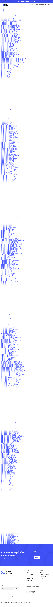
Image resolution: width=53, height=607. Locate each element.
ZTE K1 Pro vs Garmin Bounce (6, 77)
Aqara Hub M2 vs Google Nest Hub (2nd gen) (8, 457)
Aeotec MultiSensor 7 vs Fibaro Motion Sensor (9, 434)
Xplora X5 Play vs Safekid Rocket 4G (7, 498)
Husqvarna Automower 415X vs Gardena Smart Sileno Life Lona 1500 (12, 374)
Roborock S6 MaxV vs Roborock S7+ (7, 530)
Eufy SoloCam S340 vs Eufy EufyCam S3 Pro (8, 116)
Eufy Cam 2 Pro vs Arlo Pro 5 (6, 325)
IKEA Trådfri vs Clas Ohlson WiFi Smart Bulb (8, 257)
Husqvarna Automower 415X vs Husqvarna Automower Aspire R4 (12, 371)
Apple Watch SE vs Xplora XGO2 (6, 231)
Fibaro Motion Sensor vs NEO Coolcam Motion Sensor (10, 426)
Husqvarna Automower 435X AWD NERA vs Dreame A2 (10, 63)
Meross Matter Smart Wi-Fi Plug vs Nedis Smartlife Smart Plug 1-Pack (12, 185)
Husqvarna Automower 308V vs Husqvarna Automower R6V (11, 18)
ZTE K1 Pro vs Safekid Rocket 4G (6, 78)
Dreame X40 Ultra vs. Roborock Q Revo (7, 162)
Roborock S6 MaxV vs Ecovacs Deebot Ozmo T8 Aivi (10, 533)
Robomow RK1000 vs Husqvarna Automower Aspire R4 (10, 376)
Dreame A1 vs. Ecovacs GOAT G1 (6, 173)
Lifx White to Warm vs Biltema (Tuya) (7, 271)
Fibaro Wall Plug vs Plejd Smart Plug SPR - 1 (8, 351)
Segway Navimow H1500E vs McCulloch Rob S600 (9, 245)
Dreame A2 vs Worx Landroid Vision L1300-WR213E (9, 117)
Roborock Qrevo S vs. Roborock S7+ (7, 129)
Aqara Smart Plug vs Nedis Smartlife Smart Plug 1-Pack (10, 344)
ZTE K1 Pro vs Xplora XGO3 (5, 80)
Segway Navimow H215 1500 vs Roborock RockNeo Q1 (10, 9)
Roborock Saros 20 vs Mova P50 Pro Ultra (8, 43)
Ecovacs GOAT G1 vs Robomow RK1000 (7, 388)
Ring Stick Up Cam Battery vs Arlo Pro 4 (7, 314)
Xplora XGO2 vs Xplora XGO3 (6, 490)
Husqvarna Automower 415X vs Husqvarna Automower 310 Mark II (12, 375)
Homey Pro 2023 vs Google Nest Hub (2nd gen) (9, 475)
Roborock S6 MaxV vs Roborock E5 (7, 534)
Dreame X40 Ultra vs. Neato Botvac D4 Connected (9, 148)
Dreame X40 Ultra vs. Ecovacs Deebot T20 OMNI (9, 160)
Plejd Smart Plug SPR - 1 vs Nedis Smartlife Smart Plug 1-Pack (11, 337)
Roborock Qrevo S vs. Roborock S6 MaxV (8, 128)
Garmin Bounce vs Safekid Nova (6, 503)
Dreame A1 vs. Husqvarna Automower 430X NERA (9, 174)
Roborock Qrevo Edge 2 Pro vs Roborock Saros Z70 (10, 38)
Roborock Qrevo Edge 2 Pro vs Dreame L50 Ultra (9, 41)
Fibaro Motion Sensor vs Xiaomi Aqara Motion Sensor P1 (10, 424)
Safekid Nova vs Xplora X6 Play (6, 482)
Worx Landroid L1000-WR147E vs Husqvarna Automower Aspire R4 (12, 362)
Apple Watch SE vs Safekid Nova (6, 234)
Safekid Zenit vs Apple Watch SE (6, 84)
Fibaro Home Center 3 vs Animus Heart (7, 443)
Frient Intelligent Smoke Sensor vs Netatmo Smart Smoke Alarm (11, 295)
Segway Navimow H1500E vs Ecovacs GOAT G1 (9, 251)
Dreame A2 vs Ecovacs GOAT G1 (6, 120)
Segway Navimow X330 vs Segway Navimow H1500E (10, 64)
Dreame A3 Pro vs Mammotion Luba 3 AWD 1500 (9, 24)
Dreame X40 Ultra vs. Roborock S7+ (7, 152)
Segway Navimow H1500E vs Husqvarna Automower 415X (10, 249)
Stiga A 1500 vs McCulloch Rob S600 (7, 390)
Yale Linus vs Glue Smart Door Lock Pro (7, 275)
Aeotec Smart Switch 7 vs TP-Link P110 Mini (8, 339)
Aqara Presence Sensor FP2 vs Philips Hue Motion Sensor (10, 438)
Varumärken (42, 572)
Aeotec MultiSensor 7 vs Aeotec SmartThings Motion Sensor (11, 428)
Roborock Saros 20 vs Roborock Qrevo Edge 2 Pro (9, 50)
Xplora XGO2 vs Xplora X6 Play (6, 489)
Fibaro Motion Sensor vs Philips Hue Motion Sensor (9, 425)
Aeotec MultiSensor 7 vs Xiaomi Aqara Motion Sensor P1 (10, 430)
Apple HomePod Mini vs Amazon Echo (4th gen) (9, 448)
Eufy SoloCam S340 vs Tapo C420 (7, 112)
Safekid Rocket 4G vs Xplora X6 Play (7, 485)
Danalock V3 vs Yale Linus (5, 286)
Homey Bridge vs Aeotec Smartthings (7, 470)
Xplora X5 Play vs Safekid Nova (6, 497)
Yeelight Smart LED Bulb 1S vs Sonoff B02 (8, 261)
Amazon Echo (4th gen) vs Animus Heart (7, 444)
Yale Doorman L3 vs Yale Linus (6, 279)
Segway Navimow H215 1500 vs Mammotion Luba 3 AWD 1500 (11, 10)
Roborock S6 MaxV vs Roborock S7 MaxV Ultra (9, 529)
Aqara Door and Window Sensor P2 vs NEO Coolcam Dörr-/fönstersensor (13, 215)
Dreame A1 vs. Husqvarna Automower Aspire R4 (9, 164)
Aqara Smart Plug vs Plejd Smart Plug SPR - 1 (8, 346)
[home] (4, 4)
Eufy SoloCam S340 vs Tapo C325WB (7, 113)
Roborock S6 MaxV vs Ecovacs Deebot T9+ (8, 535)
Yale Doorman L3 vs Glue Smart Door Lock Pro (9, 278)
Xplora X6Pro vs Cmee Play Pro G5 (7, 74)
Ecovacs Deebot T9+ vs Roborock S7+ (7, 524)
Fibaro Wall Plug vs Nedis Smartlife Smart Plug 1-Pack (10, 349)
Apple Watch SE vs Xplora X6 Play (7, 237)
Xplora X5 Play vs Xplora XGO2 (6, 499)
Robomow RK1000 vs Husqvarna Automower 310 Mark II (10, 380)
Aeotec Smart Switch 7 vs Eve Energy (7, 341)
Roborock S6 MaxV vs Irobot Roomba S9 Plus (8, 532)
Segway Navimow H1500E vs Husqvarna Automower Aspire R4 (11, 244)
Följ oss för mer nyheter (8, 584)
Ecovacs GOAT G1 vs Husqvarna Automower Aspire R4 (10, 382)
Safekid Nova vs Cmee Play (5, 484)
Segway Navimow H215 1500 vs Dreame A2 (8, 11)
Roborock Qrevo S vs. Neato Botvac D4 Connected (9, 125)
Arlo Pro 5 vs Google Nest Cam (6, 315)
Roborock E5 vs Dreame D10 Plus (6, 520)
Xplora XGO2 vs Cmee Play (5, 491)
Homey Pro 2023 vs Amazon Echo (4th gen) (8, 473)
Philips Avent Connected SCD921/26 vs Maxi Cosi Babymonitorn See (12, 240)
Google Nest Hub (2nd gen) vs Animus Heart (8, 449)
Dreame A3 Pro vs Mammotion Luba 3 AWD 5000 (9, 22)
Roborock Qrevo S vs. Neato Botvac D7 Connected (9, 126)
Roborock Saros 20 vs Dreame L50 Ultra (8, 49)
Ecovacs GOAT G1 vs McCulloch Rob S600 (8, 383)
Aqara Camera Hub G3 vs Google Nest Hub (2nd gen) (10, 179)
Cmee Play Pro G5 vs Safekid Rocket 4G (8, 89)
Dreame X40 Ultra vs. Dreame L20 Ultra (7, 161)
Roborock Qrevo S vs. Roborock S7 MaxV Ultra (9, 132)
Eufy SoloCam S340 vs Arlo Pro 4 (6, 110)
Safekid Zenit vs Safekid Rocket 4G (7, 83)
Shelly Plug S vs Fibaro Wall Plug (6, 360)
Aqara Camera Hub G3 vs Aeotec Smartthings (8, 181)
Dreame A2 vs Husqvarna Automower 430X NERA (9, 121)
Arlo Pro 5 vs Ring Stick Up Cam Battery (7, 317)
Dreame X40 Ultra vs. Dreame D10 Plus (7, 156)
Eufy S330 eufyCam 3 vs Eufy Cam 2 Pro (8, 332)
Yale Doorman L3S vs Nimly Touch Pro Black (8, 227)
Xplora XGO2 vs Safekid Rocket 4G (7, 493)
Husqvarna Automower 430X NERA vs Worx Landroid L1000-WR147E (12, 399)
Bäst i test (31, 4)
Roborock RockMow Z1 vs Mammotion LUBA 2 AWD (9, 27)
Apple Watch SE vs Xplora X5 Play (7, 232)
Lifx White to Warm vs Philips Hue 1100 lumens (8, 274)
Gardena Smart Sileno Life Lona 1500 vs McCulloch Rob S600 (11, 365)
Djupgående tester (42, 4)
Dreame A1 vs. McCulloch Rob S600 (7, 165)
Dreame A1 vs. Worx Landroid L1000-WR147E (8, 166)
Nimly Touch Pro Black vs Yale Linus (7, 282)
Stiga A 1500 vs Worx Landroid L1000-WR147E (8, 391)
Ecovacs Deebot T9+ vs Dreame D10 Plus (8, 525)
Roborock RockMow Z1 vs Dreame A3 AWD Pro (9, 33)
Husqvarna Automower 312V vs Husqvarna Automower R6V (11, 19)
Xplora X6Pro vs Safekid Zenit (6, 73)
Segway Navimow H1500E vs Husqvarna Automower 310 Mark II (11, 248)
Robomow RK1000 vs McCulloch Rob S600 (8, 377)
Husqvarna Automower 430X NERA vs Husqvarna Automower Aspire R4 (13, 397)
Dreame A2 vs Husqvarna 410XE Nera (7, 122)
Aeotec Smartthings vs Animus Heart (7, 458)
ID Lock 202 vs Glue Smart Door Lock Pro (8, 219)
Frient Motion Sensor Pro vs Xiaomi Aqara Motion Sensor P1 (11, 419)
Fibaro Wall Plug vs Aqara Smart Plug (7, 353)
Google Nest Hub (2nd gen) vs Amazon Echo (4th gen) (10, 451)
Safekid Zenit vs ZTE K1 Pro (5, 86)
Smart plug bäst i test (29, 593)
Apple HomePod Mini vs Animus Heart (7, 446)
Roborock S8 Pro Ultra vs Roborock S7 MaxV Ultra (9, 536)
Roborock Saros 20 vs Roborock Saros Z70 (8, 44)
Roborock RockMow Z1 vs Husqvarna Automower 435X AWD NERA (12, 26)
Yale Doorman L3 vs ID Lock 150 (6, 280)
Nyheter (49, 4)
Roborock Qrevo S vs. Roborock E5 (7, 127)
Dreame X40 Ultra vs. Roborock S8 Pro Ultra (8, 159)
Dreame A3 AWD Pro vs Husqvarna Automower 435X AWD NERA (12, 29)
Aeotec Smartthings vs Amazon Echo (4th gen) (9, 460)
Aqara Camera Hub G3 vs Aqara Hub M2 (7, 180)
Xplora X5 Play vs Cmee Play (6, 496)
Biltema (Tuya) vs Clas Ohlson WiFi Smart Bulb (8, 255)
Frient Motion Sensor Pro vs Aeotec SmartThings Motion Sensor (11, 417)
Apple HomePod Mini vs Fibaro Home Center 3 (9, 447)
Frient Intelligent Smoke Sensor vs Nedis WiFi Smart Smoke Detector (12, 294)
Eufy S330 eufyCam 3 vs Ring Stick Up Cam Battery (9, 329)
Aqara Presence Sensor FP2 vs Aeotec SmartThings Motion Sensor (12, 435)
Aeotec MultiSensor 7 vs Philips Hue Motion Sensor (9, 431)
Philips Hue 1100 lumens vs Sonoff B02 (7, 265)
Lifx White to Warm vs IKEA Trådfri (6, 272)
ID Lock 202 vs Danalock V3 (5, 222)
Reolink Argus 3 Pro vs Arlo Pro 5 (6, 321)
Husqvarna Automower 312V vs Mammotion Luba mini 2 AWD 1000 (12, 17)
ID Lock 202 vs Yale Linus (5, 220)
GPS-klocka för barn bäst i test (31, 587)
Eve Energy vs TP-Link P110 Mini (6, 334)
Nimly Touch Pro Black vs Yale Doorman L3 (8, 284)
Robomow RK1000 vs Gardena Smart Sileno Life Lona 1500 (11, 379)
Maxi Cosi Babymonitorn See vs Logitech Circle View (10, 238)
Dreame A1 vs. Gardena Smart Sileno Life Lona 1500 (9, 168)
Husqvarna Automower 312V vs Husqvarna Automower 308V (11, 20)
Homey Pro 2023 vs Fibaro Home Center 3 (8, 472)
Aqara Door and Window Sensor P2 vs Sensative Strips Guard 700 (12, 217)
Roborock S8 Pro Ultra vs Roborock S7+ (8, 537)
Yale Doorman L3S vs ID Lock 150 (6, 225)
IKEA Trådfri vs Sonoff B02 (5, 258)
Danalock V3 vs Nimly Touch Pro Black (7, 289)
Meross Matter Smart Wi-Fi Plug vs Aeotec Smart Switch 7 (10, 188)
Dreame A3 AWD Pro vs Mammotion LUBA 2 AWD (9, 30)
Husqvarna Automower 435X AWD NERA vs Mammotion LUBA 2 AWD (12, 60)
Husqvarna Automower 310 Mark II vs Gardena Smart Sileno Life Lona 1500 (13, 370)
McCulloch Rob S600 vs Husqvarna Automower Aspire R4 (10, 361)
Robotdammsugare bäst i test (30, 591)
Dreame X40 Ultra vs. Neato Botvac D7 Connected (9, 149)
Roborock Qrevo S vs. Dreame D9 (7, 130)
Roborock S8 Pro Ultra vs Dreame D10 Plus (8, 538)
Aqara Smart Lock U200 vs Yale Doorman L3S (8, 145)
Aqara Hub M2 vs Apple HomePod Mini (7, 456)
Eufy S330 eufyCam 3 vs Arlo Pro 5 (7, 330)
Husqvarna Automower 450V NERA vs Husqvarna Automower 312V (12, 15)
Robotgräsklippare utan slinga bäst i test (32, 586)
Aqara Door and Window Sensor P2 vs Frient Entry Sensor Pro (11, 216)
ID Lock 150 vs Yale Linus (5, 277)
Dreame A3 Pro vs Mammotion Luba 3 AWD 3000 (9, 23)
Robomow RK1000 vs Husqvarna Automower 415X (9, 381)
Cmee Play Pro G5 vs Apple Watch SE (7, 90)
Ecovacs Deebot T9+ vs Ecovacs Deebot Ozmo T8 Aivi (10, 527)
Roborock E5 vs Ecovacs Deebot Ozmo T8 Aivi (9, 522)
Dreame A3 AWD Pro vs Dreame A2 (7, 32)
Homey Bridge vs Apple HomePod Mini (7, 467)
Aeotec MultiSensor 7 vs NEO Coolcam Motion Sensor (10, 432)
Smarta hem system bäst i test (31, 590)
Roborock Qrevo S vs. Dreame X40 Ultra (8, 141)
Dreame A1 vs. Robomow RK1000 (6, 171)
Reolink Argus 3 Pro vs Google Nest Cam (8, 318)
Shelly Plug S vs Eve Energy (5, 356)
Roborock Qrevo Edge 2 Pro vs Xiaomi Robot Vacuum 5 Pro (11, 40)
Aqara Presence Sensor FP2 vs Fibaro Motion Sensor (10, 441)
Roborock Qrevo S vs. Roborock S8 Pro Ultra (8, 136)
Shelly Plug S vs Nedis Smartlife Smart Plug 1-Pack (9, 355)
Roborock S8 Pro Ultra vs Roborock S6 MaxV (8, 543)
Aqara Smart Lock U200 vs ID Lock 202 (7, 144)
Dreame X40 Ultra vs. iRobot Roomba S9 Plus (8, 154)
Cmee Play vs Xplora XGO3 (5, 481)
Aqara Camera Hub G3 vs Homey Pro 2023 (8, 183)
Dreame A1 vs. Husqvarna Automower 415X (8, 170)
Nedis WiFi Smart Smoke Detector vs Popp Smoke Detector (11, 290)
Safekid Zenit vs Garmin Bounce (6, 82)
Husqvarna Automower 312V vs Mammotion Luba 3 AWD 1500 (11, 16)
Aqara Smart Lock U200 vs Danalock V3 (7, 147)
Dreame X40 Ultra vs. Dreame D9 (6, 153)
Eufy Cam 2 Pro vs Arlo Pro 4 (6, 323)
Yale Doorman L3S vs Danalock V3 (7, 228)
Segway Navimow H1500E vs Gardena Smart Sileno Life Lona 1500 (12, 247)
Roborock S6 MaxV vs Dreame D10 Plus (7, 531)
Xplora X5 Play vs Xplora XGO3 (6, 495)
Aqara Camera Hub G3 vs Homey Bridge (7, 182)
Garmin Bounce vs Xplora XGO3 (6, 501)
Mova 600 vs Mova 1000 (5, 51)
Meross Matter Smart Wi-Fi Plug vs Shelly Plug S (9, 191)
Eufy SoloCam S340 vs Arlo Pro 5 (6, 114)
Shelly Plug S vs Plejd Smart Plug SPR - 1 (8, 357)
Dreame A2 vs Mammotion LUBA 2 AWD (7, 123)
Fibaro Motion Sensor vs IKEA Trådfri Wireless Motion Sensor (11, 423)
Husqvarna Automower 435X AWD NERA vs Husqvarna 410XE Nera (12, 59)
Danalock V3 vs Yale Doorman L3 (6, 288)
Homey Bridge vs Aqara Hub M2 (6, 469)
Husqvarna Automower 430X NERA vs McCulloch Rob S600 (11, 398)
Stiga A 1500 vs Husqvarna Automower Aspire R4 (9, 389)
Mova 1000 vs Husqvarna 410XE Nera (7, 53)
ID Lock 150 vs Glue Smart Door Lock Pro (8, 276)
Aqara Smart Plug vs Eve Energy (6, 345)
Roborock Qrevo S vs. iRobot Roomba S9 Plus (9, 131)
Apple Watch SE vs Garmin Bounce (7, 230)
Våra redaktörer (29, 580)
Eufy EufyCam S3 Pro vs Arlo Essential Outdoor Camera (10, 108)
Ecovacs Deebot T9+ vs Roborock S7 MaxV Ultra (9, 523)
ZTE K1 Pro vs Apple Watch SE (6, 79)
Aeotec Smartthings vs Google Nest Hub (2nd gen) (9, 462)
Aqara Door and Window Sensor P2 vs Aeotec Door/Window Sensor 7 (13, 212)
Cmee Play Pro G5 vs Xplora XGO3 (7, 91)
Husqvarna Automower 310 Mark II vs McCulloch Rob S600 (11, 368)
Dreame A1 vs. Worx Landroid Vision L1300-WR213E (9, 167)
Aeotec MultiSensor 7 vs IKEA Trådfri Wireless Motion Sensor (11, 429)
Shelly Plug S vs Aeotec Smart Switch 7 (7, 358)
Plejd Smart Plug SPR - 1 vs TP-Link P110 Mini (8, 336)
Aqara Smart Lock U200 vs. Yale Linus (7, 143)
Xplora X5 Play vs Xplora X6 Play (6, 494)
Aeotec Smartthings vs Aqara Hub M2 (7, 463)
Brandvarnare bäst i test (30, 592)
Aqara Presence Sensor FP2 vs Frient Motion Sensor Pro (10, 440)
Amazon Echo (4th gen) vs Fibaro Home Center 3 (9, 445)
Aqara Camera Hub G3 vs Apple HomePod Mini (9, 178)
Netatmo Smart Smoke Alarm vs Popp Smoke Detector (10, 291)
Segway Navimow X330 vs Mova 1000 (7, 67)
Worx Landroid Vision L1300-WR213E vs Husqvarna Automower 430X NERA (13, 211)
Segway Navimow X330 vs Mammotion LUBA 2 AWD (9, 66)
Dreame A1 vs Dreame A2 (5, 124)
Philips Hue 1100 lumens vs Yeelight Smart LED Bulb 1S (10, 268)
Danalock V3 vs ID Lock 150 (5, 287)
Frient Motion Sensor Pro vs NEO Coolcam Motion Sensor (10, 421)
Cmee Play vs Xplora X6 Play (6, 480)
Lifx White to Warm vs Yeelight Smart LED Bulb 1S (9, 273)
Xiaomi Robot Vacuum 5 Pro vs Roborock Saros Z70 (10, 35)
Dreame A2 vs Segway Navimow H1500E (8, 118)
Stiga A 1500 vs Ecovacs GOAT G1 (6, 396)
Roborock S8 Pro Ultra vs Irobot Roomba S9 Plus (9, 539)
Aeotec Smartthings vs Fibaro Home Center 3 (8, 459)
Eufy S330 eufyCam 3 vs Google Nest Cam (8, 327)
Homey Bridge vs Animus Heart (6, 464)
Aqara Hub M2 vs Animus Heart (6, 453)
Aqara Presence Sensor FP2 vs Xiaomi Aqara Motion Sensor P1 (11, 437)
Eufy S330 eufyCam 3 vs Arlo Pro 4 (7, 328)
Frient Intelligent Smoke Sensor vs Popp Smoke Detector (10, 293)
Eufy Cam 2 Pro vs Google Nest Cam (7, 322)
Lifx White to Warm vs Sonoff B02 (6, 270)
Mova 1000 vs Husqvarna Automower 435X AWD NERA (10, 54)
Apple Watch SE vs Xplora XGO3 (6, 236)
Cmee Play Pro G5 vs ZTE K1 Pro (6, 92)
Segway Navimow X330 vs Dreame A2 (7, 68)
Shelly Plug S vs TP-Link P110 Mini (6, 354)
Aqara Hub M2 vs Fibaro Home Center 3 (7, 454)
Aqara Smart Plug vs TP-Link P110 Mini (7, 343)
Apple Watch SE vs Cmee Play (6, 235)
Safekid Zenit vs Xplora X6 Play (6, 87)
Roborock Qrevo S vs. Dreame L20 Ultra (7, 138)
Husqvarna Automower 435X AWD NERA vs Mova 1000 (10, 61)
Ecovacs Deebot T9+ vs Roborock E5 (7, 528)
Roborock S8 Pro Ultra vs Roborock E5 (7, 541)
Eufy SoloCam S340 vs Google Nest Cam (8, 109)
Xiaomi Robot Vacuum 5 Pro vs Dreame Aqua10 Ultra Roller (11, 34)
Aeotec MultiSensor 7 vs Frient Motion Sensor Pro (9, 433)
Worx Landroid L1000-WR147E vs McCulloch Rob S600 (10, 363)
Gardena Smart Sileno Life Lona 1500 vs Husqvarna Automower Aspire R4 (13, 364)
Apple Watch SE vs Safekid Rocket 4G (7, 233)
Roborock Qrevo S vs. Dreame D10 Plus (7, 134)
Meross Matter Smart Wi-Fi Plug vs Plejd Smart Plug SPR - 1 (11, 187)
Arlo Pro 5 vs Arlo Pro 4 (5, 316)
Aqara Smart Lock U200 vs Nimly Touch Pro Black (9, 146)
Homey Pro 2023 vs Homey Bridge (7, 478)
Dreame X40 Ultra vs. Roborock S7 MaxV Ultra (9, 158)
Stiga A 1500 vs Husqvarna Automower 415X (8, 394)
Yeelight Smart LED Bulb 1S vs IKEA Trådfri (8, 263)
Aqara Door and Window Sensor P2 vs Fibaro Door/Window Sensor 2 (12, 213)
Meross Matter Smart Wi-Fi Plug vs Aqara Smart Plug (9, 189)
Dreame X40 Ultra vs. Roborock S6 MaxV (8, 151)
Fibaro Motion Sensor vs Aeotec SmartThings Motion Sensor (11, 422)
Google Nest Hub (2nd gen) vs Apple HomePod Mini (10, 452)
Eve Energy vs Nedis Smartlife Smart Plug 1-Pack (9, 335)
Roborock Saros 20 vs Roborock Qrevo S (8, 45)
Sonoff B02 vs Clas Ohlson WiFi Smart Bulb (8, 254)
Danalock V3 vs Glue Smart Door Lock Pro (8, 285)
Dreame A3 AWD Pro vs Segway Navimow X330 (9, 31)
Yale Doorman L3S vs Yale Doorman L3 (7, 229)
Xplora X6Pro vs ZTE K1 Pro (5, 71)
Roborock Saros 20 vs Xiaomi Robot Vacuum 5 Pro (9, 48)
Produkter (41, 570)
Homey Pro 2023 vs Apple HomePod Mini (8, 474)
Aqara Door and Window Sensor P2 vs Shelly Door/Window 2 (11, 214)
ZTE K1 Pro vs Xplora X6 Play (6, 81)
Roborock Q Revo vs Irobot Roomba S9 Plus (8, 192)
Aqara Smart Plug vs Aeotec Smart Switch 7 (8, 347)
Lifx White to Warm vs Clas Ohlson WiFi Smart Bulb (9, 269)
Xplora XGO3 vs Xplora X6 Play (6, 479)
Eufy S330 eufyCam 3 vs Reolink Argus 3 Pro (8, 331)
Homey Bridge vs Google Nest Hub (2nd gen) (8, 468)
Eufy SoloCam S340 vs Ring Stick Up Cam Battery (9, 111)
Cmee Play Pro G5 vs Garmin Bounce (7, 88)
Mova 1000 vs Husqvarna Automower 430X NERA (9, 52)
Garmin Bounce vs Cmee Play (6, 502)
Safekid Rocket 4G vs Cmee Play (6, 487)
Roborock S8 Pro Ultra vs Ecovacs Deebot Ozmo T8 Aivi (10, 540)
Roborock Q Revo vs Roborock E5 (7, 193)
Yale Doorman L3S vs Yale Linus (6, 224)
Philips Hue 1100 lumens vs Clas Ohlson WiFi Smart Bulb (10, 264)
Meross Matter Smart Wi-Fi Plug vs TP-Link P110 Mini (9, 184)
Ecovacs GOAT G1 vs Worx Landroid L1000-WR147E (9, 384)
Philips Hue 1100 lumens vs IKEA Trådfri (7, 267)
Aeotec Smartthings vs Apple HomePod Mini (8, 461)
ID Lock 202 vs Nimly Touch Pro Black (7, 221)
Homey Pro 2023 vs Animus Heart (6, 471)
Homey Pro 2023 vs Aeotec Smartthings (7, 477)
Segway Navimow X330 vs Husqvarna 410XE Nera (9, 65)
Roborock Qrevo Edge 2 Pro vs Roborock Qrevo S (9, 39)
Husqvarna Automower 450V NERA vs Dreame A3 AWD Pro (11, 12)
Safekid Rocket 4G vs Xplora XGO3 (7, 486)
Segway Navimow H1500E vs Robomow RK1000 (9, 250)
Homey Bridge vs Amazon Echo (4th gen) (8, 466)
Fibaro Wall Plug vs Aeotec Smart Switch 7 (8, 352)
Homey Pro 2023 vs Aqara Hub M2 (7, 476)
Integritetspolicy (43, 576)
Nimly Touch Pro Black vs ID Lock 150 (7, 283)
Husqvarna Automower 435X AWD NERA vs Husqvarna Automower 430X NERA (14, 58)
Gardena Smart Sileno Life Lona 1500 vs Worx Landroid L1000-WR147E (12, 366)
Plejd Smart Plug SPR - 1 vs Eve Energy (7, 338)
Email (35, 551)
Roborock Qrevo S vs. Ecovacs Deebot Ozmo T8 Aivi (10, 133)
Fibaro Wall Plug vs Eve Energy (6, 350)
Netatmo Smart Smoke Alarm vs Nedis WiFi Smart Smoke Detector (12, 292)
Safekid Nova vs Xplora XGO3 (6, 483)
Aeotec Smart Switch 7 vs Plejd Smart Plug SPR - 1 (9, 342)
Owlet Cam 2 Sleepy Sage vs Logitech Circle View (9, 241)
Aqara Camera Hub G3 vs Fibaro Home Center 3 (9, 176)
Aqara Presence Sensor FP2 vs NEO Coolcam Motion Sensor (11, 439)
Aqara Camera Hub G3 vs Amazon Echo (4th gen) (9, 175)
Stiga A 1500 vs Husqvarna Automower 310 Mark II (9, 393)
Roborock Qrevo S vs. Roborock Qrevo (7, 139)
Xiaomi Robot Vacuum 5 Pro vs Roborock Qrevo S (9, 36)
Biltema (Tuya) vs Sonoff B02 (6, 256)
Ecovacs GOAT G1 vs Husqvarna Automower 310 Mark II (10, 386)
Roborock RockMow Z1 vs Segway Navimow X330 (9, 28)
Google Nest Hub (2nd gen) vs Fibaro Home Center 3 (10, 450)
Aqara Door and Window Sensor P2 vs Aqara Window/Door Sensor (12, 218)
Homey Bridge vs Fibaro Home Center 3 (7, 465)
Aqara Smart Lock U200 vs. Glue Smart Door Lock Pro (10, 142)
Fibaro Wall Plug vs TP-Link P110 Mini (7, 348)
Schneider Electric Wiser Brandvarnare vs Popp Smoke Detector (12, 296)
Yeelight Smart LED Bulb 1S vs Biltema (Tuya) (8, 262)
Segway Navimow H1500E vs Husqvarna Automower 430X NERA (12, 253)
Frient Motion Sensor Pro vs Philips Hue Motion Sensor (10, 420)
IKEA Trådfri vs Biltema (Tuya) (6, 259)
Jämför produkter (29, 578)
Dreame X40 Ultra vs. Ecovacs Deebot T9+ (8, 157)
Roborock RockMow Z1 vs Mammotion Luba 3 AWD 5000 (10, 25)
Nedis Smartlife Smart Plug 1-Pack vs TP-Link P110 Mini (10, 333)
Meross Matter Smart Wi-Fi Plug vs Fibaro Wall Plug (9, 190)
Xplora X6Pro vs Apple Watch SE (6, 69)
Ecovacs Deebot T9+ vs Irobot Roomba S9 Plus (9, 526)
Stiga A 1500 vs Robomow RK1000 (6, 395)
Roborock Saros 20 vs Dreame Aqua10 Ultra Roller (9, 42)
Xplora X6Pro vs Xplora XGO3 (6, 70)
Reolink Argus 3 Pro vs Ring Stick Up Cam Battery (9, 320)
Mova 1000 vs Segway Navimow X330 (7, 56)
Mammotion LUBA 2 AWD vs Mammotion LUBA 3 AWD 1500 (10, 21)
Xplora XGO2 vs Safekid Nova (6, 492)
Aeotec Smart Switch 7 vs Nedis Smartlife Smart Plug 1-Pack (11, 340)
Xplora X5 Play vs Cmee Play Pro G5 (7, 76)
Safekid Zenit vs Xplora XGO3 (6, 85)
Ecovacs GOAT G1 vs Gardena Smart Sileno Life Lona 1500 (10, 385)
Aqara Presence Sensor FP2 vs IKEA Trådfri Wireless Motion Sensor (12, 436)
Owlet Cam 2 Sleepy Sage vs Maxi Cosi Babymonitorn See (11, 242)
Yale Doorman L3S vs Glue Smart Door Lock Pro (9, 223)
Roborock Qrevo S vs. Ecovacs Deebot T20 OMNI (9, 137)
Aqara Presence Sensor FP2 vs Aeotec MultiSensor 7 (10, 442)
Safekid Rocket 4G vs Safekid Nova (7, 488)
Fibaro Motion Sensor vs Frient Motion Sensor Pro (9, 427)
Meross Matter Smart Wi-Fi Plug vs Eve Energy (9, 186)
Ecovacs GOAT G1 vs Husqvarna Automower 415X (9, 387)
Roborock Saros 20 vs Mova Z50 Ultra (7, 47)
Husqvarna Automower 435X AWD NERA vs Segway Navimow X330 (12, 62)
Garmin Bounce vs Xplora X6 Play (6, 500)
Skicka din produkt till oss (44, 574)
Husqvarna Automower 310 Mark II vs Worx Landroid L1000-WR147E (12, 369)
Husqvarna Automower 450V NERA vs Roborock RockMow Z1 (11, 13)
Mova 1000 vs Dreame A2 (5, 57)
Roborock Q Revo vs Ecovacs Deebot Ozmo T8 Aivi (10, 194)
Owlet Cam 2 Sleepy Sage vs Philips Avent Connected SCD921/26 (12, 243)
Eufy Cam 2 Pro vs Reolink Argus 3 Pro (7, 326)
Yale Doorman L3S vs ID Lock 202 (6, 226)
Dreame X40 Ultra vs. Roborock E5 (7, 150)
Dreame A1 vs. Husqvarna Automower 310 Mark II (9, 169)
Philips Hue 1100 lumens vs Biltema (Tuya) (8, 266)
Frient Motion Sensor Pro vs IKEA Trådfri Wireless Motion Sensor (12, 418)
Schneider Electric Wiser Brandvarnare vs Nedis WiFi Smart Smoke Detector (13, 297)
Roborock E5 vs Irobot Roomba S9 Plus (7, 521)
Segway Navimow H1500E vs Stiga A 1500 (8, 252)
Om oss (41, 578)
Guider (36, 4)
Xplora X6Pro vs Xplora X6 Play (6, 72)
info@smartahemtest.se (9, 598)
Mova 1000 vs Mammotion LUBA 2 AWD (7, 55)
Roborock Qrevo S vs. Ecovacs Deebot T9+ (8, 135)
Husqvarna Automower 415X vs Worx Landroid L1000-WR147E (11, 373)
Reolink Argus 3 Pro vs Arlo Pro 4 (6, 319)
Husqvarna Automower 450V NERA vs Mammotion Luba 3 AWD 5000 (12, 14)
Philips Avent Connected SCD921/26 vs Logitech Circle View (11, 239)
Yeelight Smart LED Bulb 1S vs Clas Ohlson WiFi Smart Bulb (10, 260)
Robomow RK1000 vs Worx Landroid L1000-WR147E (9, 378)
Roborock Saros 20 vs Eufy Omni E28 (7, 46)
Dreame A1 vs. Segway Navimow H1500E (8, 163)
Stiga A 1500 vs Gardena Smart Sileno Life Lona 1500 (10, 392)
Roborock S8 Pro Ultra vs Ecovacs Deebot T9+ (9, 542)
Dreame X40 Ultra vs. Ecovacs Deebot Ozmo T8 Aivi (10, 155)
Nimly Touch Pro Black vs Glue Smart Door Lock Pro (9, 281)
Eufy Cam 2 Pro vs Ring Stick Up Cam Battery (8, 324)
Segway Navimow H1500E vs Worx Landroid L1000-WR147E (11, 246)
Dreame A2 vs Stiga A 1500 (5, 119)
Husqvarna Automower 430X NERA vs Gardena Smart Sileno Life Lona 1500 (13, 400)
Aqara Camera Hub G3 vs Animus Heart (7, 177)
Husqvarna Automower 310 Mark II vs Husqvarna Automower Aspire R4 (13, 367)
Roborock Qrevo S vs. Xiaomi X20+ (7, 140)
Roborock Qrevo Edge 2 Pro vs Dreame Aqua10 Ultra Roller (11, 37)
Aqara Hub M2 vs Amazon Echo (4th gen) (8, 455)
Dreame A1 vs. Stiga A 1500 (5, 172)
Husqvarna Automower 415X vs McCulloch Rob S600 (10, 372)
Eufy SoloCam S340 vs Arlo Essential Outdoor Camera (10, 115)
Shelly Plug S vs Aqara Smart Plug (6, 359)
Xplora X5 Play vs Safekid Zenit (6, 75)
